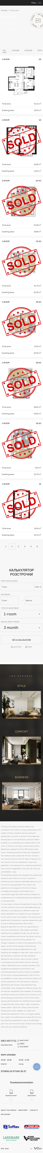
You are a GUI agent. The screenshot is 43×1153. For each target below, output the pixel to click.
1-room (15, 50)
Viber (28, 647)
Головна (4, 10)
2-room (28, 50)
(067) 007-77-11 (8, 1041)
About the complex (8, 1110)
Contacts (34, 1110)
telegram (22, 1047)
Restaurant (5, 1114)
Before (29, 600)
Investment (23, 1110)
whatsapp (23, 1040)
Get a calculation (21, 640)
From (4, 587)
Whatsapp (16, 647)
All (4, 50)
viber (20, 1044)
